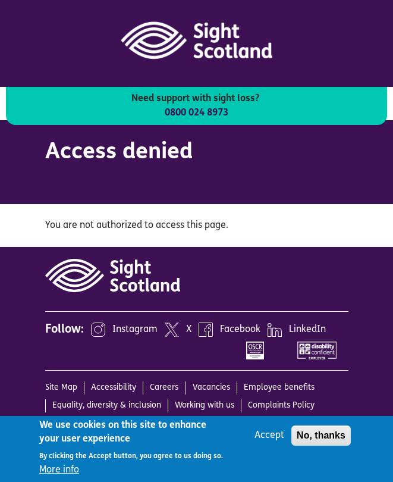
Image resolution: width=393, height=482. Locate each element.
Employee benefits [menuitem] (279, 387)
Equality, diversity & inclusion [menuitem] (106, 405)
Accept (269, 435)
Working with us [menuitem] (204, 405)
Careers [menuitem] (164, 387)
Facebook (240, 330)
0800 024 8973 (196, 113)
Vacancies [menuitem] (211, 387)
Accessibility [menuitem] (113, 387)
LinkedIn (307, 330)
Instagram (135, 330)
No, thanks (321, 435)
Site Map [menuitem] (61, 387)
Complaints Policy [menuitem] (281, 405)
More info (59, 470)
